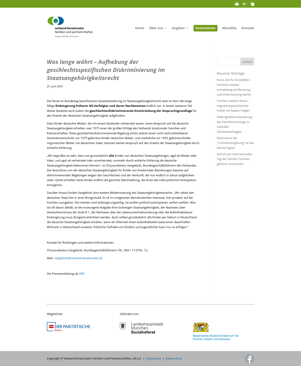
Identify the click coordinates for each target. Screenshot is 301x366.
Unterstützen (205, 28)
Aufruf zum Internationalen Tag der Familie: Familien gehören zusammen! (234, 159)
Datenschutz (174, 358)
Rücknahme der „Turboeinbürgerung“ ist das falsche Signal (235, 143)
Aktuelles (229, 28)
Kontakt (247, 28)
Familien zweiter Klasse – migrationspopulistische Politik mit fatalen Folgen (233, 105)
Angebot (178, 28)
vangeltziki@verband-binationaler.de (78, 258)
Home (139, 28)
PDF (82, 273)
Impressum (153, 358)
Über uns (156, 28)
